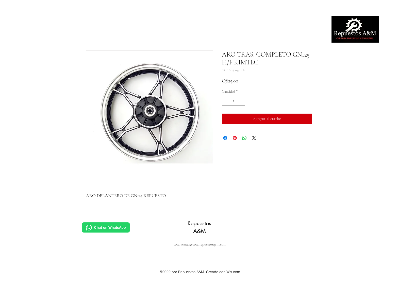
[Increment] (241, 100)
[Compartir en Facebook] (225, 138)
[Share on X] (254, 138)
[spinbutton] (233, 100)
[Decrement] (226, 100)
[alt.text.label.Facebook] (362, 6)
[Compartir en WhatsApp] (244, 138)
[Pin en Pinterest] (235, 138)
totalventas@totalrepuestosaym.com (200, 244)
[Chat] (106, 227)
